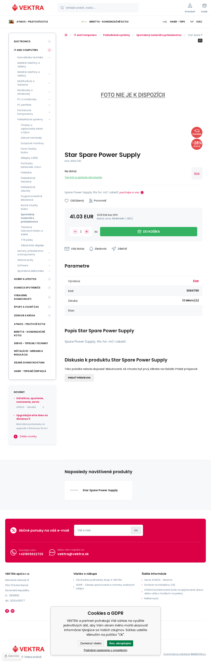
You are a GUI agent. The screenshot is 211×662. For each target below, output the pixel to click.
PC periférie (24, 105)
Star (197, 173)
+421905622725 (31, 554)
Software (22, 265)
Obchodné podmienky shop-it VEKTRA (99, 580)
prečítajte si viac (130, 192)
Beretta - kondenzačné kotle (29, 333)
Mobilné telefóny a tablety (28, 64)
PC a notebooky (27, 99)
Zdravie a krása (24, 315)
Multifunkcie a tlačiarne (25, 82)
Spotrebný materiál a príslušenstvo (159, 35)
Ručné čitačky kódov (29, 207)
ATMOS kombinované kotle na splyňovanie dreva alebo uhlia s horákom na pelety (173, 591)
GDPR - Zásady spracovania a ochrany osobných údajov (105, 586)
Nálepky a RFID (29, 158)
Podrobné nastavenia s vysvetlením (105, 650)
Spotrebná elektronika (30, 271)
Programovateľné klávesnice (31, 198)
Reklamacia (151, 598)
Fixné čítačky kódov (29, 150)
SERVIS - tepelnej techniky (31, 343)
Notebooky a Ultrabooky (25, 92)
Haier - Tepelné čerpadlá (30, 371)
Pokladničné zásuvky (28, 188)
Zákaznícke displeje (32, 245)
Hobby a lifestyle (25, 279)
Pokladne (26, 172)
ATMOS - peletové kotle (29, 324)
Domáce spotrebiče (27, 287)
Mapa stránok (33, 656)
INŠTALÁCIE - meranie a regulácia (28, 352)
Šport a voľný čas (26, 307)
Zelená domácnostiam (29, 362)
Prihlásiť (136, 530)
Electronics (22, 41)
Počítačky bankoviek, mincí (31, 165)
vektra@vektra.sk (73, 554)
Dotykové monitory (32, 143)
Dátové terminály (31, 138)
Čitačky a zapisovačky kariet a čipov (32, 128)
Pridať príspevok (79, 377)
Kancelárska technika (30, 57)
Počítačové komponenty (25, 112)
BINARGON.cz (198, 654)
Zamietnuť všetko (90, 643)
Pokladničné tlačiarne (28, 179)
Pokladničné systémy (116, 35)
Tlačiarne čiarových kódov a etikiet (32, 230)
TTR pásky (27, 240)
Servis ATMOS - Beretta (158, 580)
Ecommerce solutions (177, 654)
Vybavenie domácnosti (22, 297)
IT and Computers (85, 35)
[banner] (28, 8)
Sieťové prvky (25, 260)
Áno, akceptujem (120, 643)
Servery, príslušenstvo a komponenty (30, 252)
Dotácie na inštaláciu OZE (159, 585)
